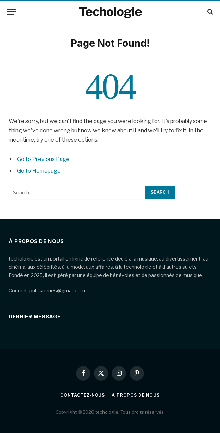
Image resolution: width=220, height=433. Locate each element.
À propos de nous (135, 395)
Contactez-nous (82, 395)
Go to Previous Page (43, 159)
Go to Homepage (39, 171)
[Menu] (11, 12)
